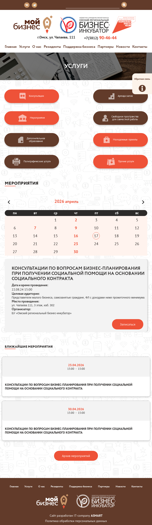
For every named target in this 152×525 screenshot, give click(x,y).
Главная (11, 46)
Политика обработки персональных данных (76, 521)
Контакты (139, 46)
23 (76, 243)
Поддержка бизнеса (79, 46)
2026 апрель (66, 201)
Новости (123, 46)
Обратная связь (142, 84)
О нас (36, 46)
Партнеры (106, 46)
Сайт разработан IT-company (76, 515)
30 (76, 251)
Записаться (127, 324)
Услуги (24, 46)
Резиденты (52, 46)
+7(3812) (100, 37)
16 (76, 235)
